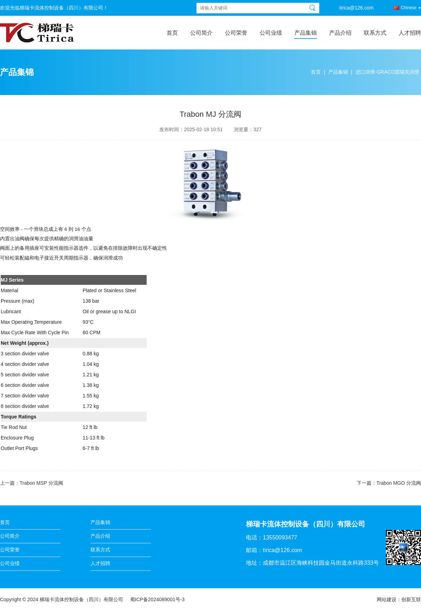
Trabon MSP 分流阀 (41, 483)
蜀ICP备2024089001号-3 (157, 599)
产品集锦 (305, 33)
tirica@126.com (356, 8)
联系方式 (375, 33)
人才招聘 (410, 33)
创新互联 (411, 599)
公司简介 (201, 33)
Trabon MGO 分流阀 (398, 483)
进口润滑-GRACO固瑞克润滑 (387, 72)
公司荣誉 (236, 33)
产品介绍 (340, 33)
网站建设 (386, 599)
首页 (172, 33)
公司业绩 (271, 33)
